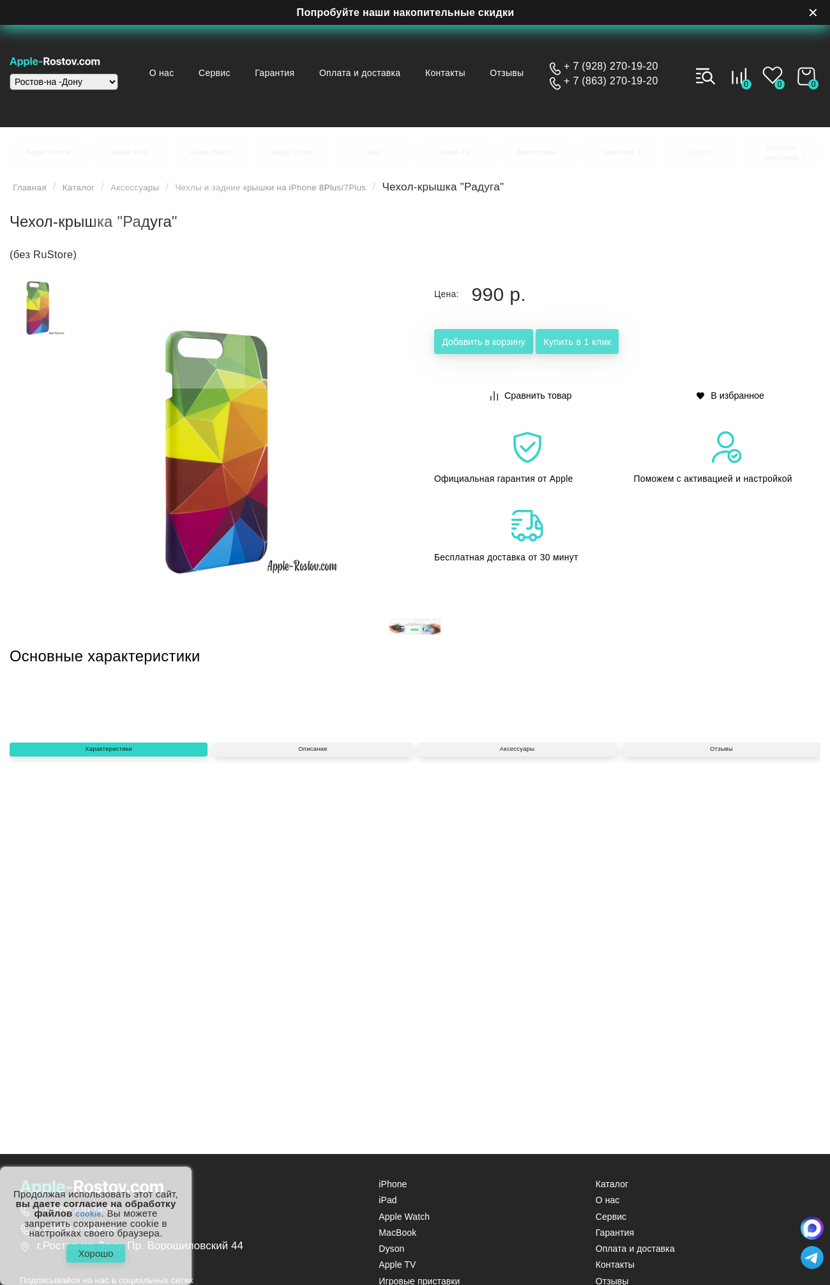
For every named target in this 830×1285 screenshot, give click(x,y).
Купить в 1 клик (658, 350)
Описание (312, 952)
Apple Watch (404, 1224)
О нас (209, 61)
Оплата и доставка (414, 61)
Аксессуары (159, 194)
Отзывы (359, 84)
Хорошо (95, 1249)
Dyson (391, 1256)
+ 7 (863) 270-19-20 (611, 81)
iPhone (393, 1192)
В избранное (731, 401)
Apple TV (397, 1272)
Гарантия (327, 61)
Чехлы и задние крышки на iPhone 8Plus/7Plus (327, 194)
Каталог (92, 194)
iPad (387, 1208)
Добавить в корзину (511, 350)
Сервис (264, 61)
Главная (34, 194)
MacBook (397, 1240)
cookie (88, 1206)
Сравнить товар (532, 401)
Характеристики (108, 952)
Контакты (501, 61)
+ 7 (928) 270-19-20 (611, 66)
